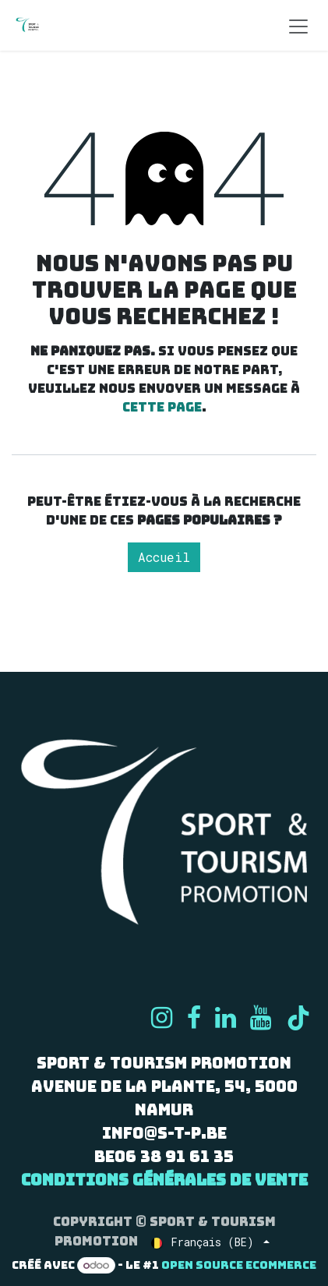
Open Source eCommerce (238, 1265)
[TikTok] (298, 1017)
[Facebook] (194, 1017)
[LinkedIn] (225, 1017)
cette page (162, 407)
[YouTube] (260, 1017)
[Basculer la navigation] (298, 25)
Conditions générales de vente (164, 1180)
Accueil (164, 557)
